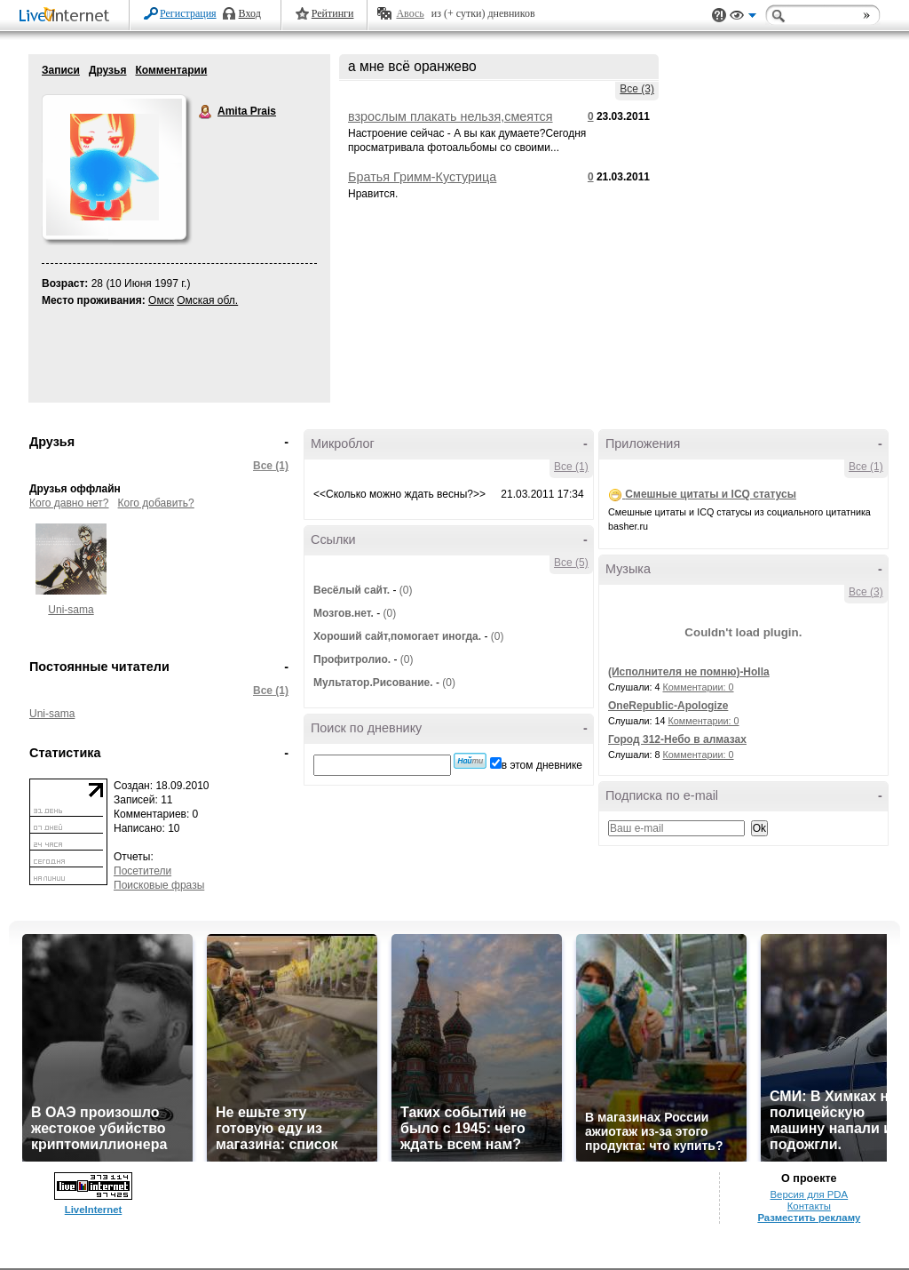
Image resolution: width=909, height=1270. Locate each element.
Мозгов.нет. (343, 613)
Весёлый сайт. (351, 590)
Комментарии (171, 70)
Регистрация (188, 13)
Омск (161, 300)
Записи (61, 70)
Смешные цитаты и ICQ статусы (710, 494)
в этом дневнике (542, 765)
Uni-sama (70, 609)
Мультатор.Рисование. (373, 682)
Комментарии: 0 (698, 687)
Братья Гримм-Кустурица (422, 177)
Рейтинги (333, 13)
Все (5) (571, 562)
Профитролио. (352, 659)
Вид (743, 18)
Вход (250, 13)
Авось (409, 13)
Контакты (809, 1206)
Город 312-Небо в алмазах (677, 739)
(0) (406, 590)
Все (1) (271, 465)
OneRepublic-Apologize (668, 705)
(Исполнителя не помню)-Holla (689, 672)
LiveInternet (67, 16)
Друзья (108, 70)
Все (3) (637, 89)
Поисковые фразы (159, 885)
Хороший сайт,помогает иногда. (397, 636)
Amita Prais (206, 112)
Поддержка (719, 15)
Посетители (142, 871)
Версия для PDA (809, 1194)
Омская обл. (207, 300)
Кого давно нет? (69, 503)
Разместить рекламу (808, 1217)
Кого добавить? (156, 503)
